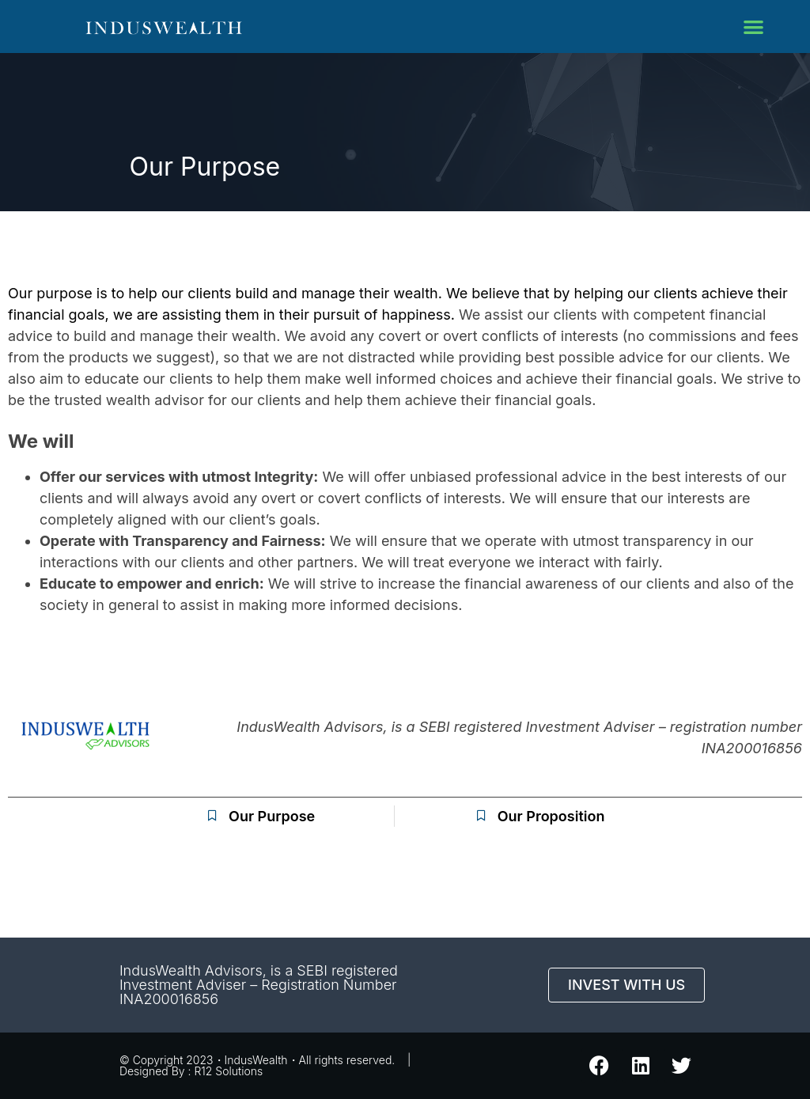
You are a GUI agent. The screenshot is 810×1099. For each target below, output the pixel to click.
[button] (754, 26)
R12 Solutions (228, 1071)
